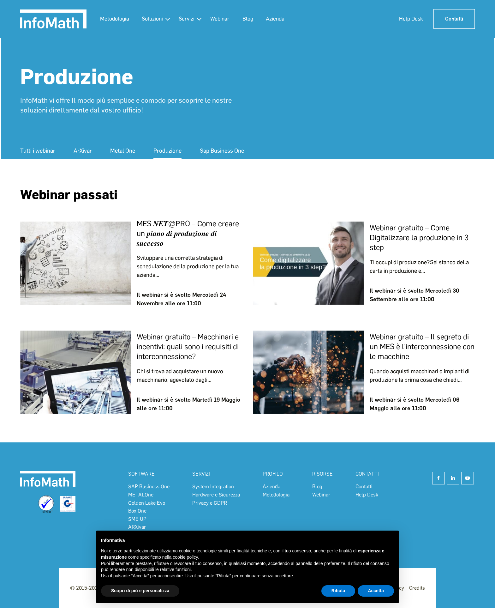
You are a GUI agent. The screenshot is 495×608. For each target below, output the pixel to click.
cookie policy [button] (185, 557)
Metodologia (114, 18)
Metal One (122, 150)
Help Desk (409, 18)
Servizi (188, 18)
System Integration (213, 486)
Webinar (222, 18)
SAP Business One (149, 486)
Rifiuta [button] (338, 590)
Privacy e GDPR (209, 503)
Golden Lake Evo (146, 503)
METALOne (140, 495)
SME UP (137, 519)
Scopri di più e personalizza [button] (140, 590)
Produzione (167, 150)
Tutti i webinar (37, 150)
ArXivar (83, 150)
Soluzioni (153, 18)
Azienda (279, 18)
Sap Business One (222, 150)
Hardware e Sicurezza (216, 495)
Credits (417, 588)
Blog (251, 18)
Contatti (453, 19)
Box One (137, 511)
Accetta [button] (376, 590)
